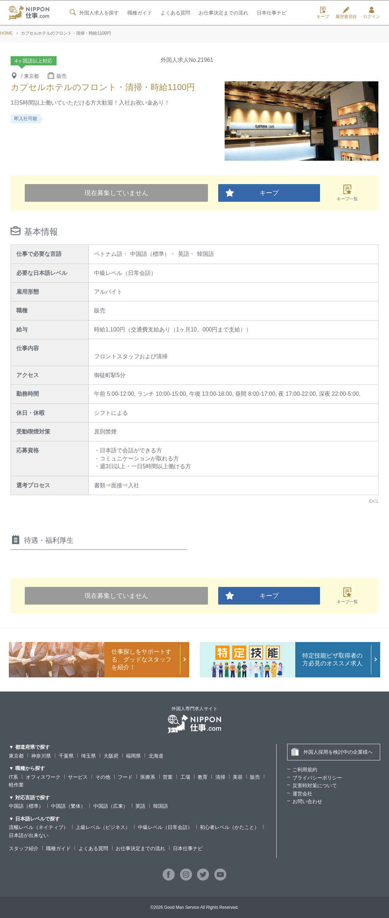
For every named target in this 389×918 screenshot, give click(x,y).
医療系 (147, 777)
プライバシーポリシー (317, 778)
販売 (255, 777)
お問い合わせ (307, 801)
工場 (185, 777)
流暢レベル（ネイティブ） (38, 827)
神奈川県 (41, 756)
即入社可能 (25, 118)
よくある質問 (175, 13)
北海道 (156, 756)
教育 (203, 777)
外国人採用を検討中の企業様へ (332, 752)
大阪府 (111, 756)
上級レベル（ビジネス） (103, 827)
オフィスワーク (43, 777)
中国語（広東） (110, 806)
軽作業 (16, 785)
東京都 (16, 756)
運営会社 (302, 793)
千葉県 (66, 756)
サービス (78, 777)
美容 (238, 777)
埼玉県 (88, 756)
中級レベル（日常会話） (165, 827)
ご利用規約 (304, 769)
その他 (102, 777)
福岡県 (133, 756)
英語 (140, 806)
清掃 (220, 777)
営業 (168, 777)
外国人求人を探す (93, 12)
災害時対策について (314, 785)
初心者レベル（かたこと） (229, 827)
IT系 (13, 777)
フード (125, 777)
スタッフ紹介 (24, 848)
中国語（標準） (26, 806)
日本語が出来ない (28, 835)
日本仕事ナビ (271, 13)
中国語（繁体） (68, 806)
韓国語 (160, 806)
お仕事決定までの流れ (223, 13)
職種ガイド (139, 13)
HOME (6, 33)
